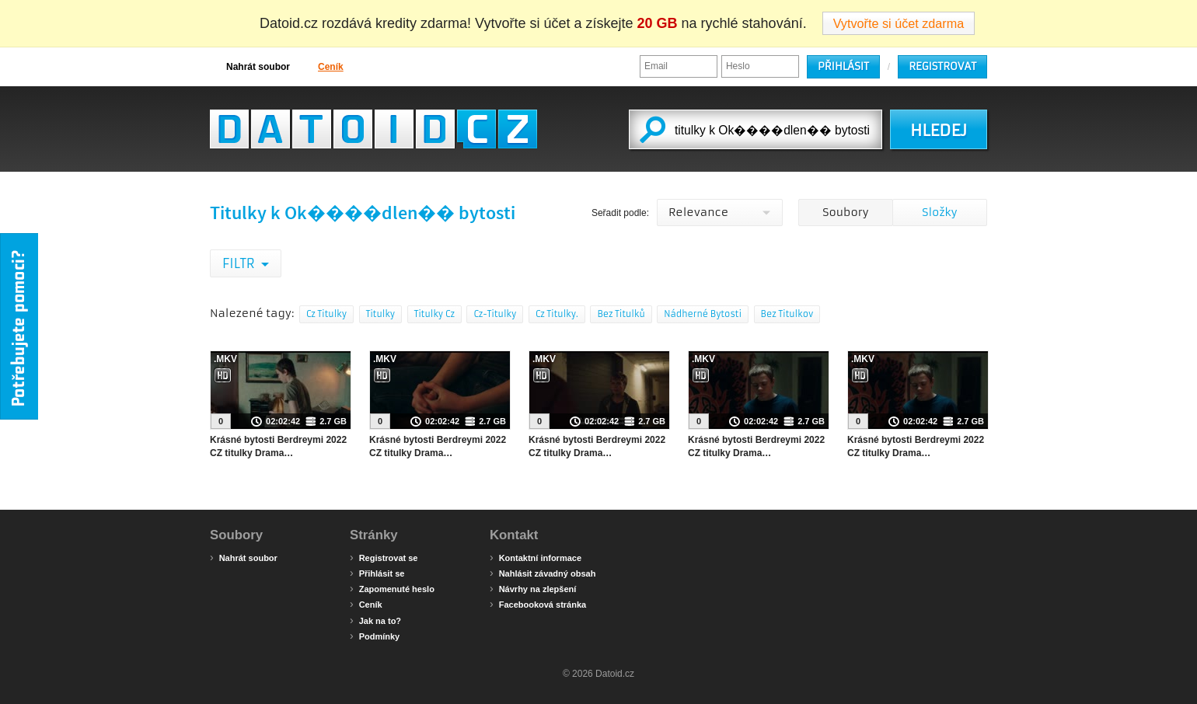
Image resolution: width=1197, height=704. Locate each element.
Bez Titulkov (787, 313)
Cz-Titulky (494, 313)
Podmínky (375, 635)
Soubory (845, 212)
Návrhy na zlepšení (533, 588)
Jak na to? (375, 620)
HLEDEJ (938, 130)
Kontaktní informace (535, 557)
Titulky (381, 313)
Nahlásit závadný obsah (542, 572)
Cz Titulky (326, 313)
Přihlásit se (377, 572)
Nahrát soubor (250, 66)
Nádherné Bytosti (703, 313)
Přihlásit (843, 66)
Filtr (239, 263)
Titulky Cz (434, 313)
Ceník (323, 66)
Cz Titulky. (557, 313)
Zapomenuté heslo (392, 588)
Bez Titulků (620, 313)
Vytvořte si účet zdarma (899, 23)
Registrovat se (383, 557)
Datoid (373, 129)
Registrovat (942, 66)
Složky (939, 212)
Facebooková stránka (538, 604)
